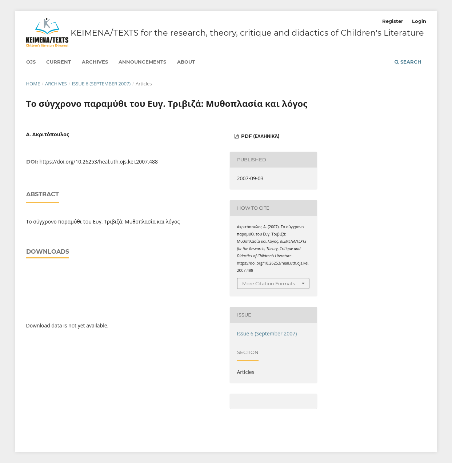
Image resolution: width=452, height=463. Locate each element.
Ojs (31, 62)
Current (58, 62)
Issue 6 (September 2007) (101, 83)
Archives (95, 62)
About (186, 62)
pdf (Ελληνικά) (260, 136)
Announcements (142, 62)
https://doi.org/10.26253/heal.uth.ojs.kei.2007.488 (99, 161)
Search (408, 62)
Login (419, 21)
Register (392, 21)
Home (33, 83)
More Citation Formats (268, 283)
